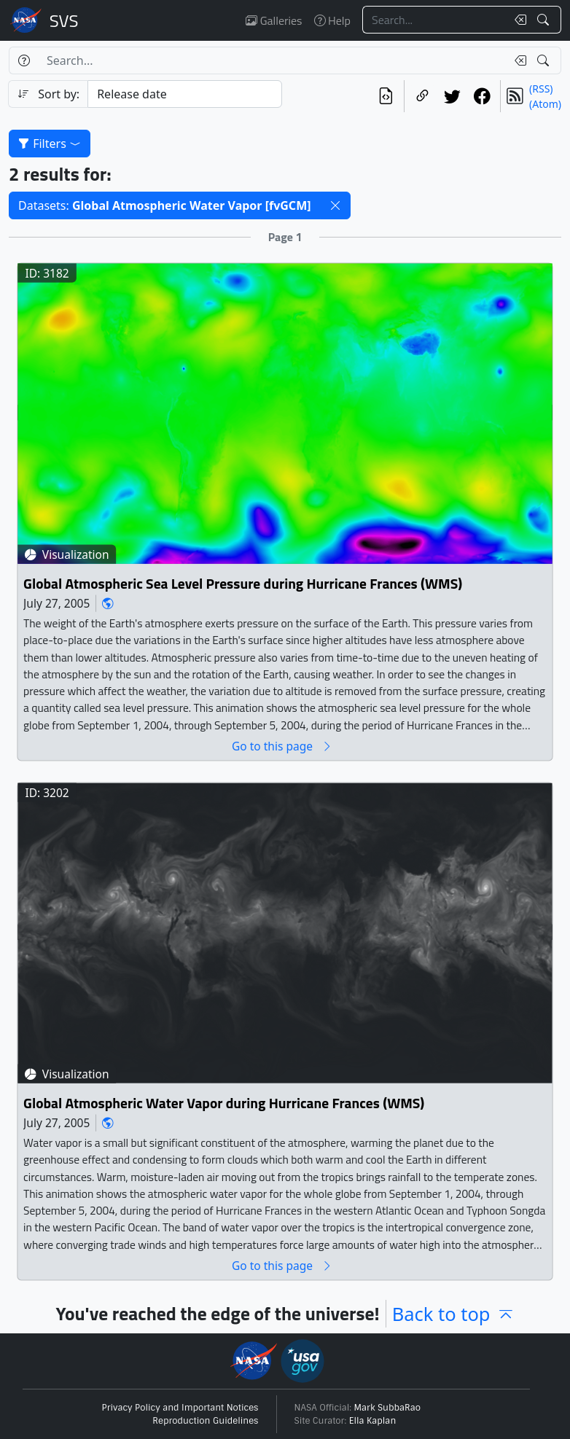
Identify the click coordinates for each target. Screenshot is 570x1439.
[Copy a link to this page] (422, 96)
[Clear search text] (517, 20)
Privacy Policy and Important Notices (180, 1407)
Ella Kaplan (373, 1421)
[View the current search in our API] (386, 96)
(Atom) (545, 104)
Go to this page (282, 745)
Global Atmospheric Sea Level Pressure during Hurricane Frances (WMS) (242, 583)
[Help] (24, 60)
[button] (335, 205)
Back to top (453, 1313)
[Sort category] (184, 94)
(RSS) (541, 88)
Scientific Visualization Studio (64, 20)
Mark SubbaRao (387, 1407)
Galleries (274, 20)
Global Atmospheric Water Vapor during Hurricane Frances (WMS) (223, 1103)
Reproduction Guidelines (205, 1421)
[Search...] (434, 20)
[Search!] (544, 20)
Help (332, 20)
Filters (49, 144)
